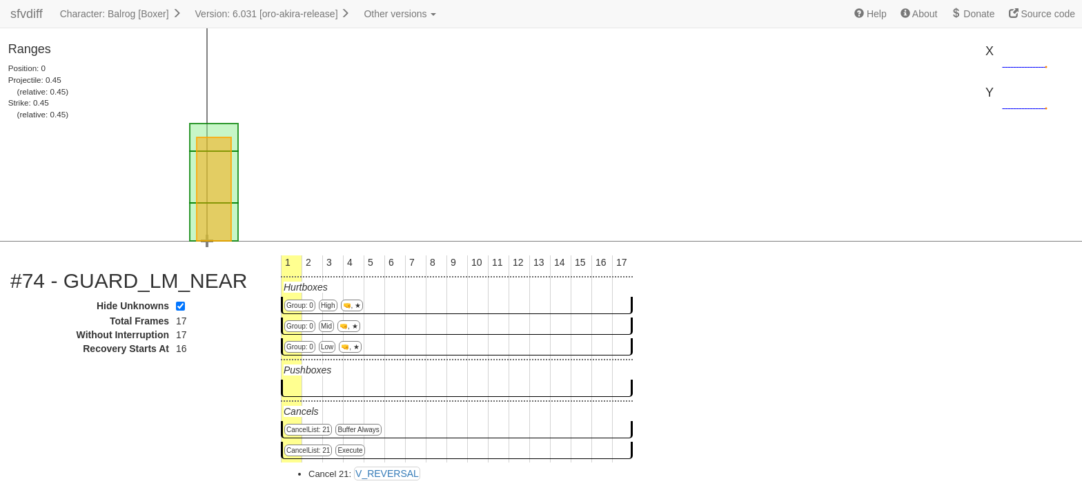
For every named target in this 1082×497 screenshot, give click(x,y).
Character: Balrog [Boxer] (120, 13)
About (919, 13)
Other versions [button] (400, 13)
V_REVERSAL (387, 473)
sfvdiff (26, 14)
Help (870, 13)
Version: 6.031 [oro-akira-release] (273, 13)
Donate (972, 13)
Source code (1042, 13)
